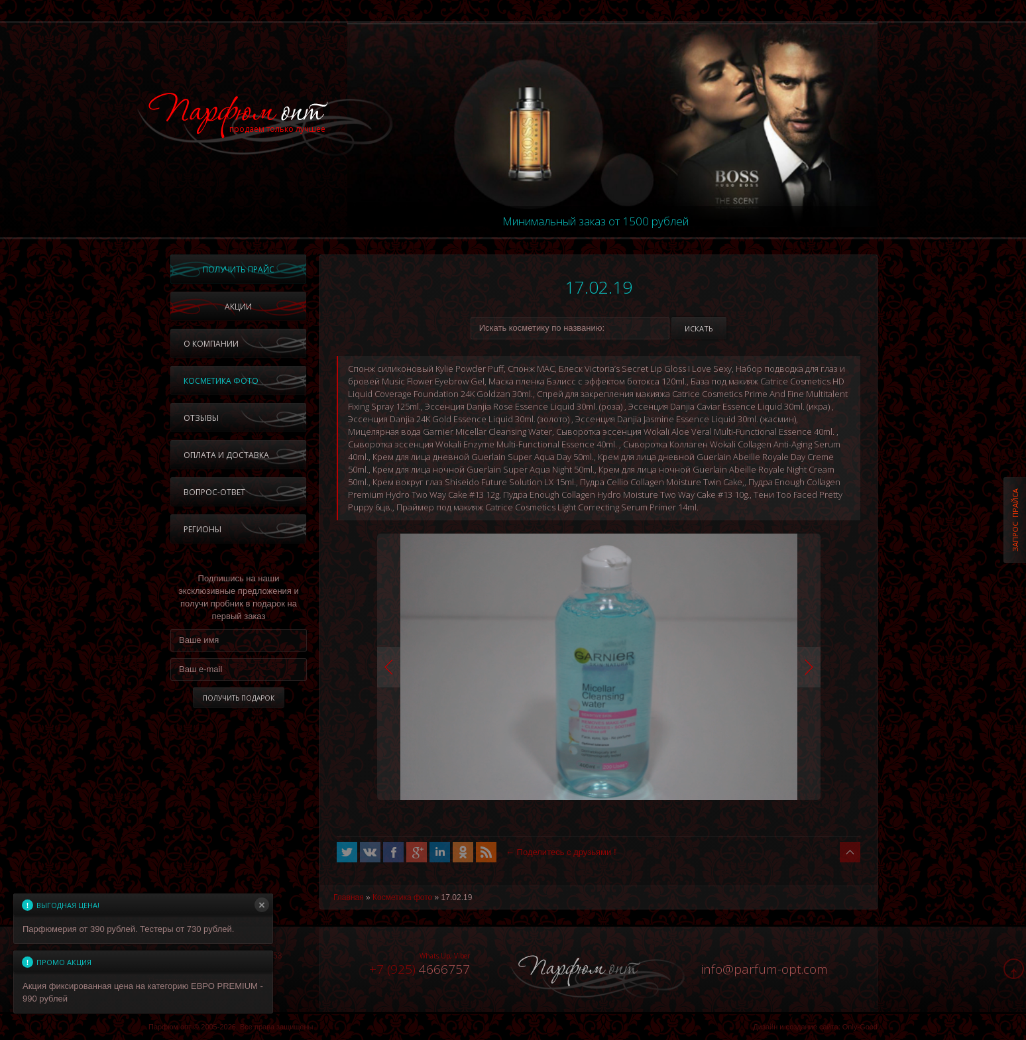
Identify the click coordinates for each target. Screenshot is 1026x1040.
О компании (211, 343)
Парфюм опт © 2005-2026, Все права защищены (230, 1027)
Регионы (202, 529)
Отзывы (201, 418)
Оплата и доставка (226, 455)
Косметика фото (221, 380)
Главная (348, 897)
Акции (238, 306)
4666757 (419, 969)
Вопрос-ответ (214, 492)
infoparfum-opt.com (764, 969)
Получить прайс (238, 269)
